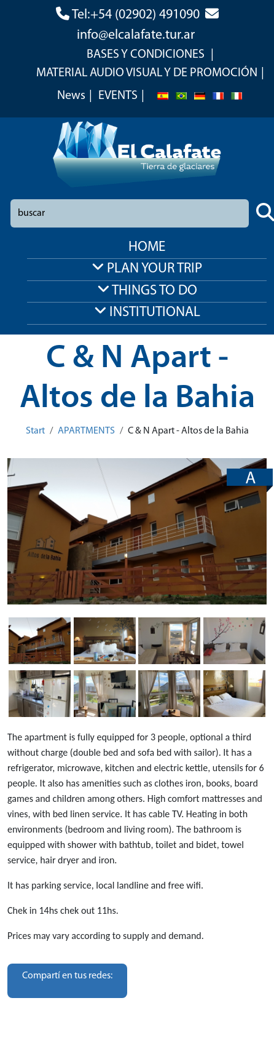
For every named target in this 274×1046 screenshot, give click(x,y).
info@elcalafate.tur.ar (136, 35)
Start (35, 431)
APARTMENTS (86, 431)
